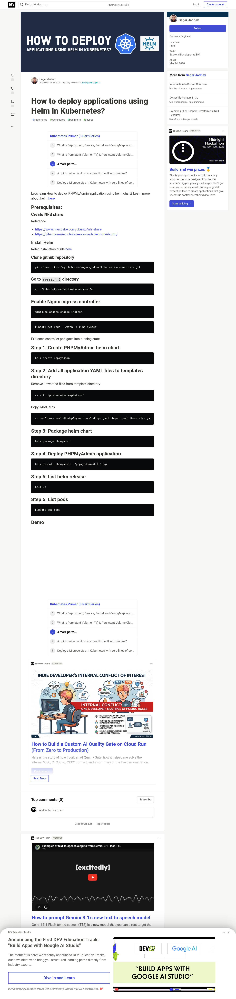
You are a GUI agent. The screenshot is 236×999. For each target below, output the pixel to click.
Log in (196, 4)
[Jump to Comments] (13, 90)
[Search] (22, 5)
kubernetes (39, 120)
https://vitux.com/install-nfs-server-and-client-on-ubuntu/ (76, 234)
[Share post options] (13, 126)
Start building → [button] (181, 203)
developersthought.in (91, 83)
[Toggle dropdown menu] (151, 663)
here (51, 198)
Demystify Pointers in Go (197, 100)
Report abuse (103, 824)
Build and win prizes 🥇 (190, 169)
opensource (57, 120)
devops (88, 120)
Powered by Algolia (118, 5)
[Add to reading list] (13, 103)
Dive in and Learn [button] (59, 977)
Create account (216, 4)
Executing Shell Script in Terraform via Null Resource (197, 115)
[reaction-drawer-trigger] (13, 77)
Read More (39, 778)
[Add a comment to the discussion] (96, 812)
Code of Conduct (83, 824)
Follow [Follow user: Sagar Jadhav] (198, 28)
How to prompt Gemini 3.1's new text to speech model (91, 917)
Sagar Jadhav (48, 79)
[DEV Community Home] (12, 4)
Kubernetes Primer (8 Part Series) (75, 136)
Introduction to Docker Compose (197, 86)
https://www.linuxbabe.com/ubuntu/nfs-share (68, 229)
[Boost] (13, 114)
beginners (74, 120)
